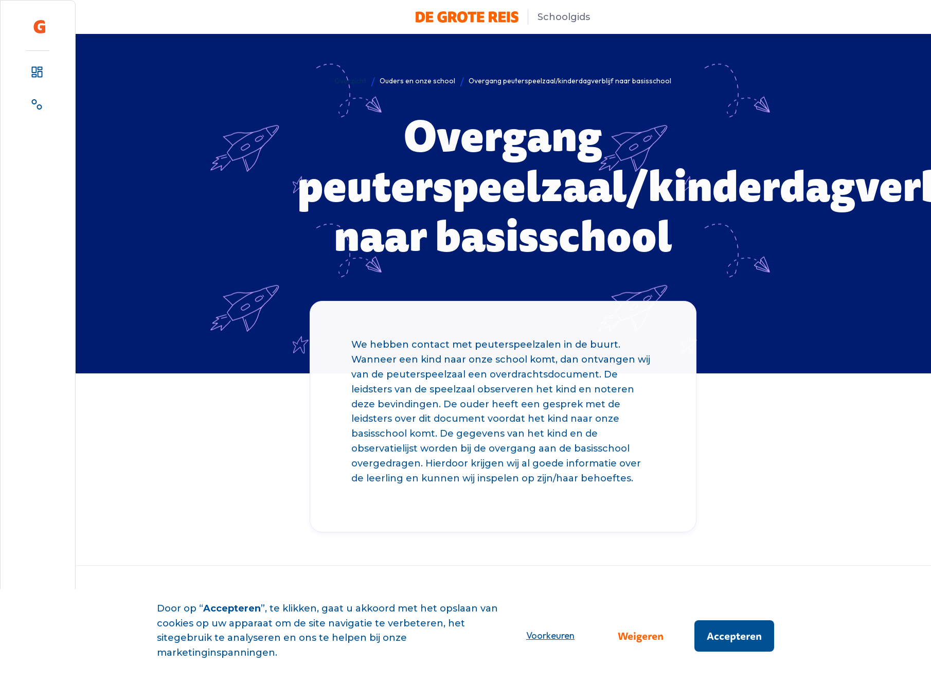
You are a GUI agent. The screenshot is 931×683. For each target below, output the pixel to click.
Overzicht (350, 80)
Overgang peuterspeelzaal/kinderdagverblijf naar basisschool (570, 80)
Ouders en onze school (417, 80)
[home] (39, 27)
